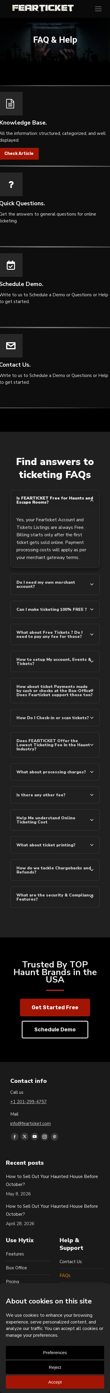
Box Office (16, 1268)
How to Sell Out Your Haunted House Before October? (52, 1180)
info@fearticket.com (30, 1123)
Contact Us (71, 1262)
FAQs (65, 1275)
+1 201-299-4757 (28, 1102)
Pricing (12, 1282)
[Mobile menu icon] (98, 9)
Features (15, 1254)
